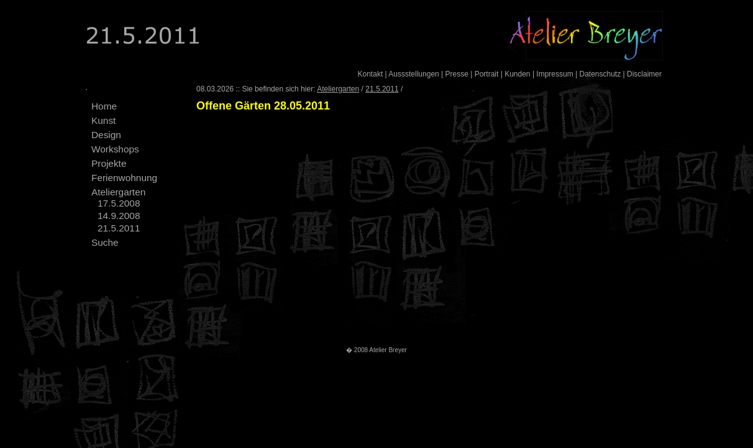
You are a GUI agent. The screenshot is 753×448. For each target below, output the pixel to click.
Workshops (115, 149)
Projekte (108, 163)
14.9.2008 (119, 215)
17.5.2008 (119, 203)
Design (106, 134)
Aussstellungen (413, 74)
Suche (105, 242)
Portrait (487, 74)
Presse (456, 74)
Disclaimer (644, 74)
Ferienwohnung (124, 177)
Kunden (517, 74)
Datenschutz (600, 74)
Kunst (103, 120)
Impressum (554, 74)
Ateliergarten (118, 192)
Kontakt (370, 74)
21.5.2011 (119, 228)
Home (104, 106)
